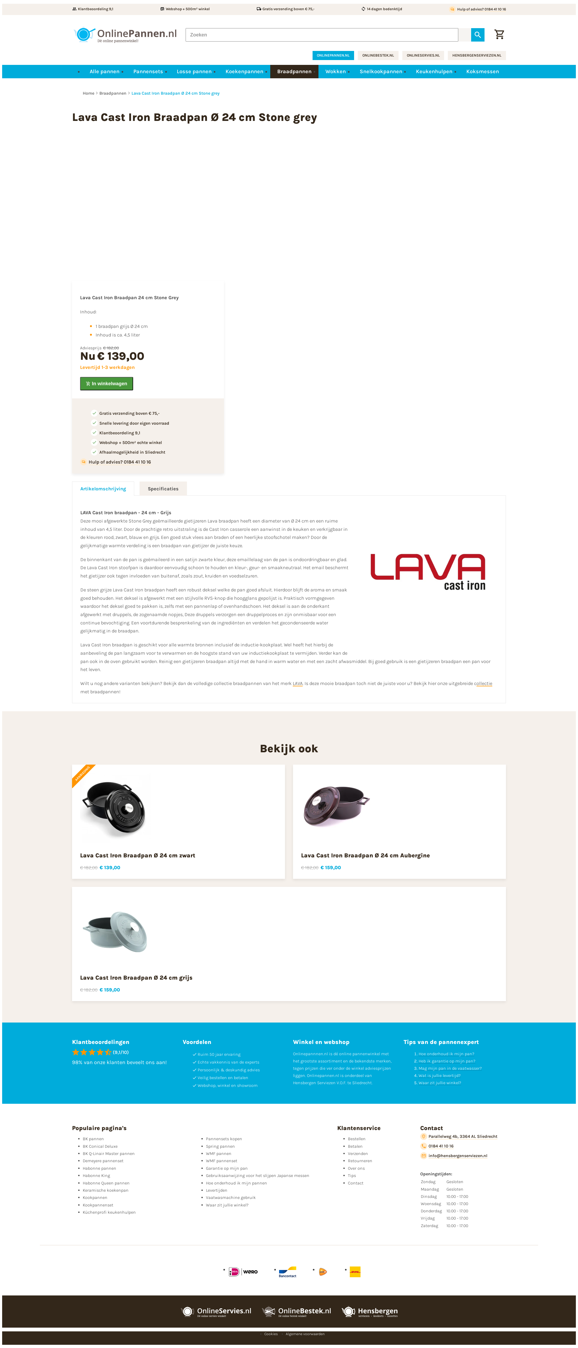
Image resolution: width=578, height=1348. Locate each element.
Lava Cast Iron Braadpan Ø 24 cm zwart (137, 855)
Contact (355, 1183)
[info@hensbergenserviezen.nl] (453, 1155)
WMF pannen (218, 1153)
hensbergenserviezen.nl (476, 55)
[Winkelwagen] (499, 35)
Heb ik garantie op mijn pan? (447, 1061)
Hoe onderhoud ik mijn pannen (236, 1183)
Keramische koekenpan (106, 1190)
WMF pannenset (221, 1160)
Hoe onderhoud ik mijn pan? (446, 1053)
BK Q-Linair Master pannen (109, 1153)
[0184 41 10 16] (437, 1146)
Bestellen (357, 1138)
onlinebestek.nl (378, 55)
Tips (352, 1175)
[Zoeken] (322, 35)
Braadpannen (112, 93)
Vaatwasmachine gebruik (231, 1197)
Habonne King (96, 1175)
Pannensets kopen (224, 1138)
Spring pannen (220, 1146)
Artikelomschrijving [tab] (103, 489)
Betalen (355, 1146)
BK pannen (93, 1138)
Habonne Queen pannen (106, 1183)
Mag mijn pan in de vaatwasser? (450, 1068)
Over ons (356, 1168)
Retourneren (360, 1160)
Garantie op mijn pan (227, 1168)
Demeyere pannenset (103, 1160)
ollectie (484, 683)
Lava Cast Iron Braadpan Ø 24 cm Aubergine (365, 855)
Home (88, 93)
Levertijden (216, 1190)
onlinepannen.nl (333, 55)
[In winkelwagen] (106, 383)
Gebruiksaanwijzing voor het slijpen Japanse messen (257, 1175)
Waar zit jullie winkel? (440, 1082)
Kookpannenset (98, 1205)
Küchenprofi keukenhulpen (109, 1212)
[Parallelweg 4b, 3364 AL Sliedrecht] (458, 1136)
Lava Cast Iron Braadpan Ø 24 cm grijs (136, 977)
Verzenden (358, 1153)
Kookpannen (95, 1197)
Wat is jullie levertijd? (440, 1075)
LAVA (298, 683)
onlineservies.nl (423, 55)
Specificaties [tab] (163, 489)
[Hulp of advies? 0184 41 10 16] (477, 9)
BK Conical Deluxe (100, 1146)
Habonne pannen (99, 1168)
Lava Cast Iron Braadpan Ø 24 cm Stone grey (176, 93)
